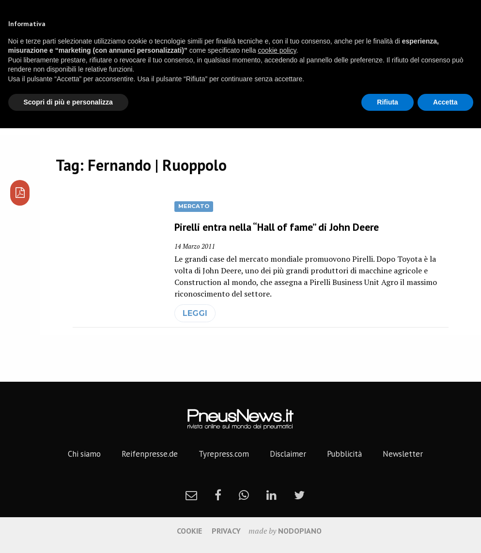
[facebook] (218, 495)
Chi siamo (84, 453)
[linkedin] (271, 495)
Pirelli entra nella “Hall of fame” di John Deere (276, 227)
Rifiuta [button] (387, 102)
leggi (195, 313)
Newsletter (403, 453)
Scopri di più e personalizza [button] (68, 102)
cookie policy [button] (277, 50)
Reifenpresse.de (150, 453)
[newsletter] (191, 495)
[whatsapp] (244, 495)
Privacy (226, 531)
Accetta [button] (445, 102)
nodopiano (300, 531)
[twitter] (299, 495)
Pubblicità (344, 453)
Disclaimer (288, 453)
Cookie (189, 531)
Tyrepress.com (224, 453)
